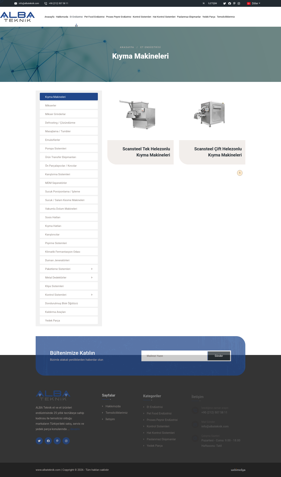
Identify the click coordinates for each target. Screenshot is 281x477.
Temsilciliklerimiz (226, 16)
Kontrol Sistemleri (142, 16)
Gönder (219, 357)
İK (204, 3)
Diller (252, 3)
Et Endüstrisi (76, 17)
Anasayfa (49, 16)
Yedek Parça (208, 16)
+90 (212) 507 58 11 (58, 3)
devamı (75, 431)
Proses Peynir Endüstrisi (118, 16)
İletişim (212, 3)
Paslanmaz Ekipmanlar (189, 16)
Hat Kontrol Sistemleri (164, 16)
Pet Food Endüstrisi (94, 16)
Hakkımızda (62, 16)
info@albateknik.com (29, 3)
